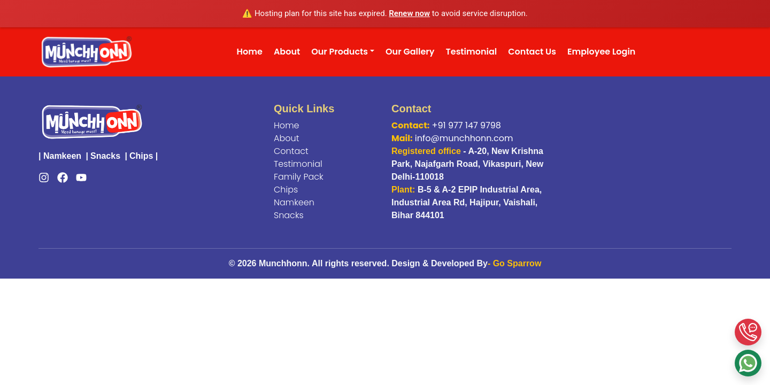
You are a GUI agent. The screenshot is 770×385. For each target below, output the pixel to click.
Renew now (409, 13)
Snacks (105, 155)
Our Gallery (410, 51)
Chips (141, 155)
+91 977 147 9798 (466, 125)
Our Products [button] (339, 51)
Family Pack (299, 177)
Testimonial (471, 51)
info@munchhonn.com (464, 138)
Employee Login (601, 51)
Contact (291, 151)
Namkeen (62, 155)
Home (250, 51)
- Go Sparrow (514, 263)
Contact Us (532, 51)
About (287, 51)
